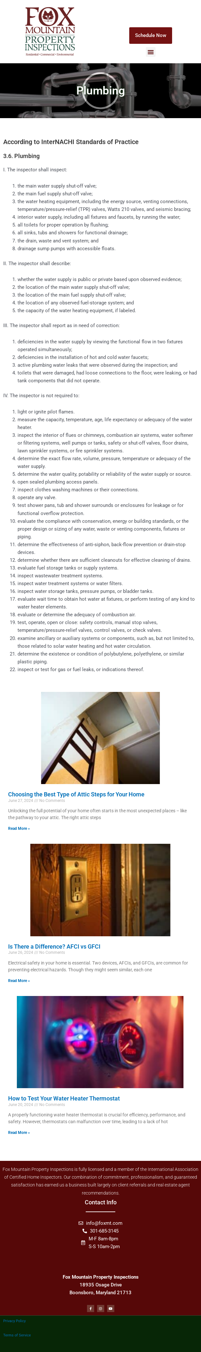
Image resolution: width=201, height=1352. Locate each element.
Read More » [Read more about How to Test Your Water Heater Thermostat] (19, 1132)
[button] (151, 52)
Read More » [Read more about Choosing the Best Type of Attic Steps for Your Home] (19, 828)
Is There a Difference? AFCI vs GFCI (54, 946)
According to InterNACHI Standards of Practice (71, 142)
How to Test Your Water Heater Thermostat (64, 1098)
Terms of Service (17, 1335)
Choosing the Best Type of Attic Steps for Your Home (76, 794)
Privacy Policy (14, 1321)
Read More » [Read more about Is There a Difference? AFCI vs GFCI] (19, 980)
